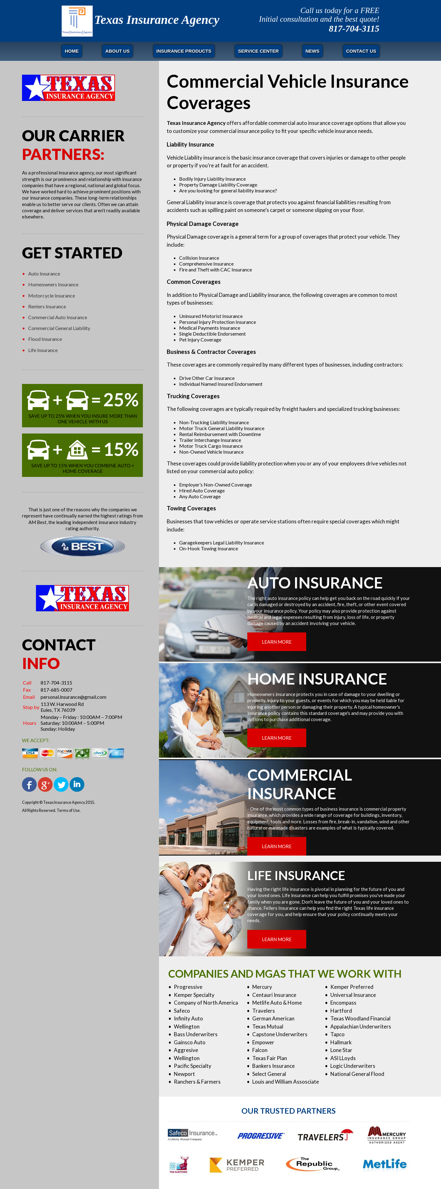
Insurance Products (184, 51)
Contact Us (361, 51)
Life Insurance (43, 350)
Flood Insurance (45, 339)
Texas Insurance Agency (156, 20)
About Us (117, 51)
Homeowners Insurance (53, 284)
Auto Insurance (44, 273)
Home (72, 51)
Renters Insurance (47, 306)
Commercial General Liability (59, 328)
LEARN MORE (277, 642)
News (313, 51)
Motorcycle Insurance (51, 295)
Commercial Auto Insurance (57, 317)
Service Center (258, 51)
